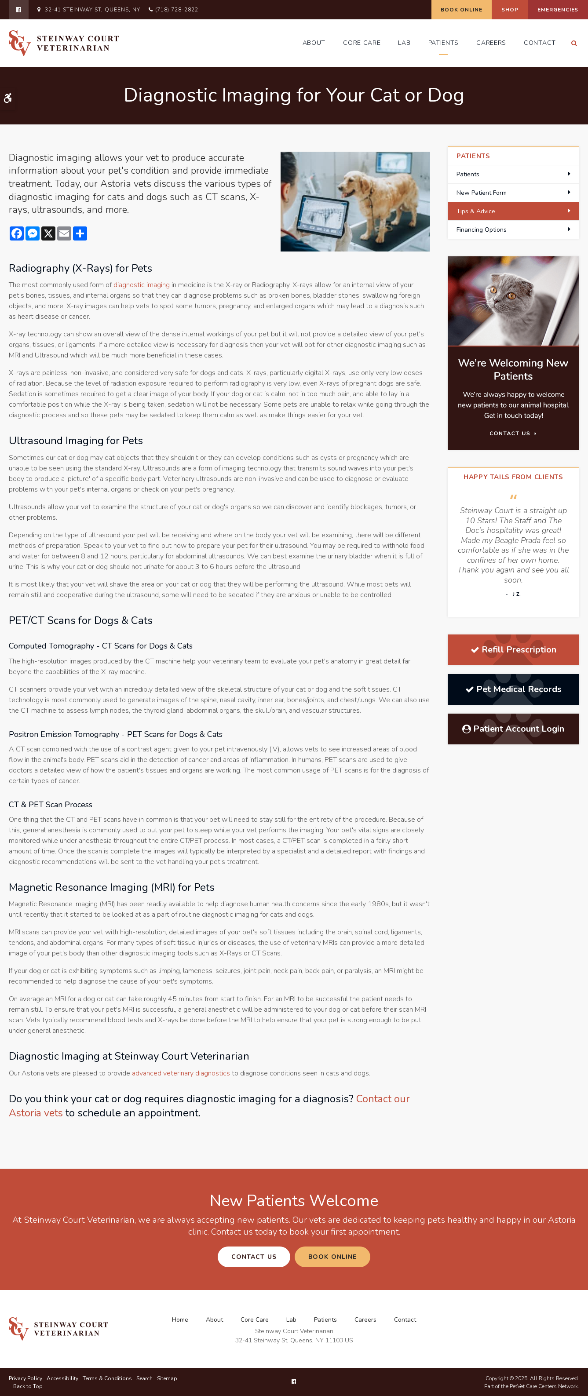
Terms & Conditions (107, 1377)
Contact (540, 43)
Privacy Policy (25, 1377)
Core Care (361, 43)
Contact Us (254, 1257)
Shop (497, 9)
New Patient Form (482, 193)
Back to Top (28, 1385)
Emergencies (553, 9)
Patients (443, 43)
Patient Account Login (513, 729)
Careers (491, 43)
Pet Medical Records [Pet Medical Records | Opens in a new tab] (513, 689)
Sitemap (167, 1377)
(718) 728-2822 (176, 9)
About (314, 43)
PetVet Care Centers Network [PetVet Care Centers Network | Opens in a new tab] (544, 1385)
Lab (404, 43)
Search (144, 1377)
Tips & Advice (476, 211)
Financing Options (482, 230)
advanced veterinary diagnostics (181, 1073)
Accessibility (62, 1377)
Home (180, 1319)
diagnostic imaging (141, 285)
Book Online (441, 9)
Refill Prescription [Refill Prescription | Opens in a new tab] (513, 650)
